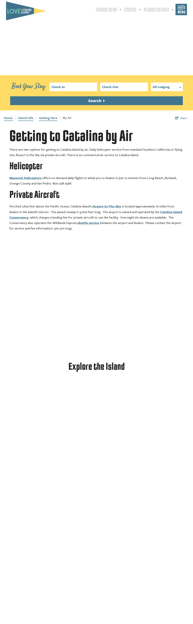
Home (8, 117)
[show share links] (181, 118)
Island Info (25, 117)
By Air (67, 117)
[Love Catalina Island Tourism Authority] (26, 11)
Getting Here (48, 117)
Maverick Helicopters (25, 177)
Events (130, 10)
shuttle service (88, 222)
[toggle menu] (181, 9)
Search (95, 100)
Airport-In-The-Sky (106, 206)
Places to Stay (156, 10)
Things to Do (105, 10)
